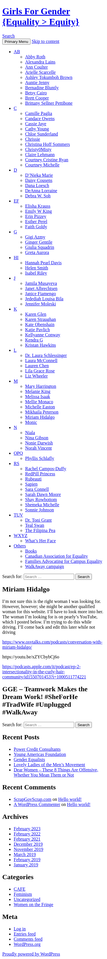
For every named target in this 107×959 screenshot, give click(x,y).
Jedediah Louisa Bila (44, 298)
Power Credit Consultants (37, 749)
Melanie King (37, 391)
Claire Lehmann (40, 154)
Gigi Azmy (35, 237)
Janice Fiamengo (40, 293)
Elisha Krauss (37, 206)
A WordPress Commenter (37, 804)
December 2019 (28, 844)
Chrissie (32, 139)
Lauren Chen (37, 365)
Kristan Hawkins (40, 345)
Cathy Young (37, 128)
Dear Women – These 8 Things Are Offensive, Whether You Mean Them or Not (56, 772)
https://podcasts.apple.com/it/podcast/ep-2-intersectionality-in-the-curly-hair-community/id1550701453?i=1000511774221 (44, 671)
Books (31, 551)
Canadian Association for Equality (56, 556)
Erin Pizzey (35, 216)
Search (8, 35)
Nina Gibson (36, 437)
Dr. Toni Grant (38, 520)
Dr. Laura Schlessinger (46, 355)
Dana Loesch (37, 185)
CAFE (19, 889)
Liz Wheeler (36, 376)
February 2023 (27, 828)
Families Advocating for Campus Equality (63, 561)
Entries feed (25, 934)
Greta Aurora (37, 252)
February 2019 (27, 859)
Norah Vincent (38, 448)
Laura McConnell (41, 360)
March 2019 (25, 854)
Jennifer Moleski (40, 303)
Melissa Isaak (37, 396)
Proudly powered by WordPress (31, 954)
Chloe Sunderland (41, 134)
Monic (31, 422)
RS (16, 463)
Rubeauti (33, 478)
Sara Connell (37, 489)
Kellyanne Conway (42, 334)
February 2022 (27, 833)
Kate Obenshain (39, 324)
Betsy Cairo (36, 92)
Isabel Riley (36, 273)
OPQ (18, 453)
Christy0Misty (38, 149)
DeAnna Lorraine (41, 190)
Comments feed (28, 939)
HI (16, 257)
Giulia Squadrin (39, 247)
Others (20, 545)
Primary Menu (16, 41)
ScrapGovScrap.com (32, 799)
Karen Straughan (40, 319)
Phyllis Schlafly (39, 458)
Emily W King (38, 211)
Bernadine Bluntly (42, 87)
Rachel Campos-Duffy (45, 468)
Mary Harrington (40, 386)
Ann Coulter (36, 67)
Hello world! (70, 799)
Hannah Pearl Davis (43, 262)
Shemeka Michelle (42, 504)
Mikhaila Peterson (41, 412)
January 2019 (26, 864)
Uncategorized (27, 899)
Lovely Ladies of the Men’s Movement (49, 764)
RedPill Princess (40, 473)
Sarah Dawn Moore (43, 494)
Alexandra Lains (40, 61)
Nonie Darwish (39, 442)
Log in (20, 928)
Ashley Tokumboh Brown (48, 77)
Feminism (23, 894)
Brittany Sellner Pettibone (48, 103)
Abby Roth (35, 56)
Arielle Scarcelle (40, 72)
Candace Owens (40, 118)
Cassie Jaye (35, 123)
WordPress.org (27, 944)
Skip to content (45, 41)
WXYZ (20, 535)
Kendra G (34, 339)
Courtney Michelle (42, 164)
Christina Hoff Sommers (47, 144)
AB (17, 51)
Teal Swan (34, 525)
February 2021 (27, 839)
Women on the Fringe (33, 904)
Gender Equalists (29, 759)
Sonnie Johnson (39, 509)
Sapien (31, 484)
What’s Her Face (40, 540)
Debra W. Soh (38, 195)
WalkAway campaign (44, 566)
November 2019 (28, 849)
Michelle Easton (40, 406)
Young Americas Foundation (40, 754)
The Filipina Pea (40, 530)
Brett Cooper (37, 98)
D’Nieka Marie (39, 175)
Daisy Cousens (39, 180)
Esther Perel (36, 221)
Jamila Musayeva (41, 283)
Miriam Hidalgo (40, 417)
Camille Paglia (38, 113)
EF (16, 200)
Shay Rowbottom (41, 499)
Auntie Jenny (37, 82)
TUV (18, 515)
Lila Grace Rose (40, 370)
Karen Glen (35, 314)
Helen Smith (36, 267)
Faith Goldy (36, 226)
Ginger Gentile (39, 242)
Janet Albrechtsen (41, 288)
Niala (30, 432)
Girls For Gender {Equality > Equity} (40, 16)
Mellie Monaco (39, 401)
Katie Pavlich (37, 329)
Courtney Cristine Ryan (46, 159)
